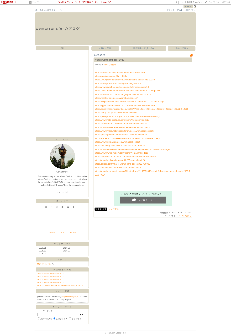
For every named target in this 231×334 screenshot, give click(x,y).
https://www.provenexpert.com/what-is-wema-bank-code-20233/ (124, 79)
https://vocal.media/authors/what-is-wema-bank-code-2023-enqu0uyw (127, 90)
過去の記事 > (182, 48)
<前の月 (52, 232)
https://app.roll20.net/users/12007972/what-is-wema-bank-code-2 (125, 105)
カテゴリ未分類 (44, 264)
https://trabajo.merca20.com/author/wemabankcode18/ (120, 123)
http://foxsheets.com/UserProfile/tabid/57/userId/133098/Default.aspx (127, 138)
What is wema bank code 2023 (50, 274)
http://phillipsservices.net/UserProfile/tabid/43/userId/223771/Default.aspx (129, 101)
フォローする (62, 192)
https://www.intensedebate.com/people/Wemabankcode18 (122, 127)
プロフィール (55, 10)
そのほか (36, 2)
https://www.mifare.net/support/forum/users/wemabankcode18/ (124, 131)
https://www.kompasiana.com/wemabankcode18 (117, 142)
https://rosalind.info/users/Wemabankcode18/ (115, 98)
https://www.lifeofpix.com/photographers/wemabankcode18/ (122, 94)
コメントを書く (184, 215)
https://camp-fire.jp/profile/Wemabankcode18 (115, 112)
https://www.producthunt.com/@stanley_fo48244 (117, 83)
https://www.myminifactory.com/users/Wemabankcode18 (121, 153)
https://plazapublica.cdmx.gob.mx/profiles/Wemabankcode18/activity (127, 116)
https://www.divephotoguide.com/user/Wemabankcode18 (121, 87)
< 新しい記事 (105, 48)
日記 (45, 10)
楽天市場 (226, 2)
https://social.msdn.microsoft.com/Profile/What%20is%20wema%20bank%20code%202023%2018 (141, 109)
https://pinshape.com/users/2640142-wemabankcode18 (120, 134)
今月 (62, 232)
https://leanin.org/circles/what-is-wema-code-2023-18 (119, 145)
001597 (188, 6)
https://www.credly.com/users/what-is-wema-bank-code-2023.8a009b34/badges (132, 149)
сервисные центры (70, 297)
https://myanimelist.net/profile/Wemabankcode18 (117, 167)
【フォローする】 (174, 10)
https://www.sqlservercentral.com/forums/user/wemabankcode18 (125, 156)
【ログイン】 (190, 10)
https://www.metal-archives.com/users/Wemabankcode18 (121, 120)
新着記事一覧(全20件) (143, 48)
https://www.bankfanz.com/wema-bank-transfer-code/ (119, 72)
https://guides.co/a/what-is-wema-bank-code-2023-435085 (122, 164)
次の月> (72, 232)
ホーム (38, 10)
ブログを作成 (214, 2)
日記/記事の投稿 (62, 269)
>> (192, 2)
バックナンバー (62, 244)
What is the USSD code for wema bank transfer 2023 (60, 285)
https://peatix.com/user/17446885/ (110, 76)
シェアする (113, 209)
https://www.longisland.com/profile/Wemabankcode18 (119, 160)
